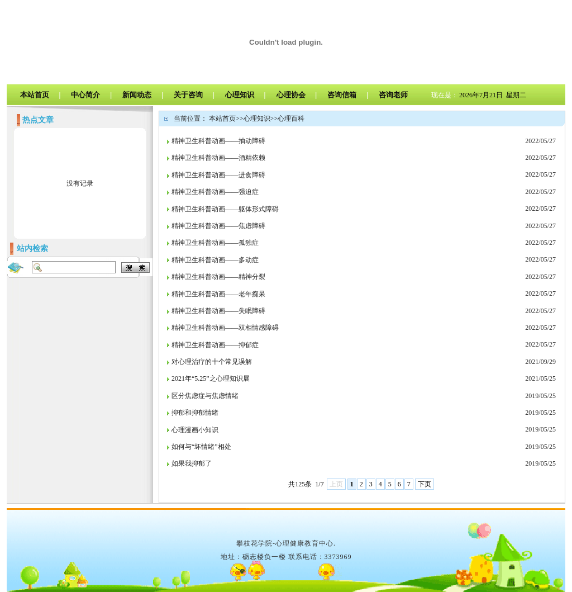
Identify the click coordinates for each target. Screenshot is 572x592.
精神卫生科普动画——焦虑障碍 (218, 226)
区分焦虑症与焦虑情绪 (205, 396)
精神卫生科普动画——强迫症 (215, 192)
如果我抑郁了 (191, 463)
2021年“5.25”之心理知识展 (210, 378)
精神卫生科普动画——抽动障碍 (218, 141)
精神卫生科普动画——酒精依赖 (218, 158)
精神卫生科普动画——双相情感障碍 (225, 327)
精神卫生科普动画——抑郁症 (215, 345)
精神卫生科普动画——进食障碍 (218, 175)
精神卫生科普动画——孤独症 (215, 243)
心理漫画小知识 (194, 430)
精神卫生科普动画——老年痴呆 (218, 294)
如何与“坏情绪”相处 (201, 447)
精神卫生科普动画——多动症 (215, 260)
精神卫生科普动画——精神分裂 (218, 277)
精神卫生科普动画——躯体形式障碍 (225, 209)
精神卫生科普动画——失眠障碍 (218, 311)
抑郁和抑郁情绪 (194, 412)
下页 (424, 484)
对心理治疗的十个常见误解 (211, 362)
